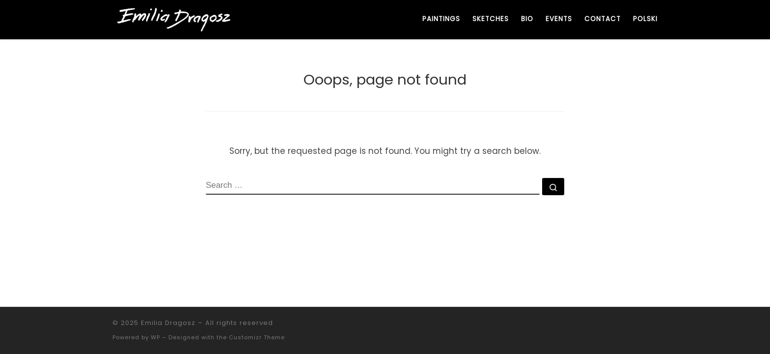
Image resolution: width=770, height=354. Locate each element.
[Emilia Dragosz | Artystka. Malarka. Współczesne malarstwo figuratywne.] (173, 18)
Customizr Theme (257, 337)
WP (155, 337)
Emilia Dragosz (168, 322)
